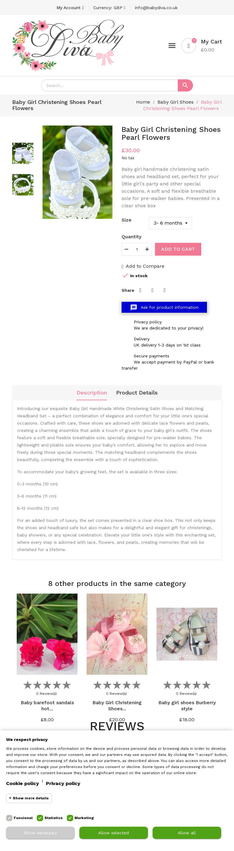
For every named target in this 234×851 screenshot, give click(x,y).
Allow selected (113, 832)
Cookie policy (22, 783)
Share (140, 290)
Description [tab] (92, 392)
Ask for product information (164, 307)
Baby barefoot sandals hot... (47, 705)
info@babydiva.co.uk (156, 7)
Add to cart (178, 249)
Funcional (23, 818)
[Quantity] (137, 249)
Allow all (187, 832)
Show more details (31, 798)
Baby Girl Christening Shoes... (117, 705)
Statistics (53, 818)
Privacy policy (63, 783)
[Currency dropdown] (109, 8)
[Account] (70, 8)
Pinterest (165, 290)
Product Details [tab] (137, 392)
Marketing (84, 818)
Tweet (152, 290)
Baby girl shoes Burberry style (187, 705)
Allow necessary (40, 832)
